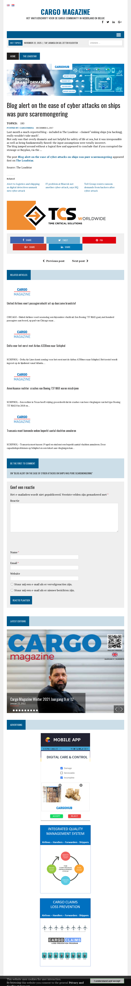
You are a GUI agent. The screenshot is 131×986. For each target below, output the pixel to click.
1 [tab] (10, 710)
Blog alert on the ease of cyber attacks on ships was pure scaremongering (65, 157)
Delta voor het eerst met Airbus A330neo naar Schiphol (35, 346)
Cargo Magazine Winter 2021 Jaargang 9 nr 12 (41, 699)
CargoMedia (26, 128)
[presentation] (36, 542)
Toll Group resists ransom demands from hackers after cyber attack (99, 188)
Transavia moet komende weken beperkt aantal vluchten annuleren (41, 431)
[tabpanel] (65, 671)
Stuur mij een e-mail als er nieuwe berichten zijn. (44, 590)
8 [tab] (31, 710)
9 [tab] (34, 710)
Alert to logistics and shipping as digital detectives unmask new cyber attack (23, 188)
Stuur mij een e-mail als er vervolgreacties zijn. (43, 584)
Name (14, 552)
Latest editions (17, 621)
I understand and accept (107, 981)
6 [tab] (25, 710)
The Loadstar (24, 160)
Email (13, 563)
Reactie (14, 501)
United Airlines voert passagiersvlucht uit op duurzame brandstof (41, 303)
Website (15, 574)
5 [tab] (22, 710)
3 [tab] (16, 710)
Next (122, 709)
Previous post (53, 261)
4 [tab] (19, 710)
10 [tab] (36, 710)
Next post (80, 261)
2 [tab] (13, 710)
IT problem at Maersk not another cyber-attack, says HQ (61, 186)
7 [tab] (28, 710)
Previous (116, 709)
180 (22, 123)
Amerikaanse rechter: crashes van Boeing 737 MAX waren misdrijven (42, 388)
